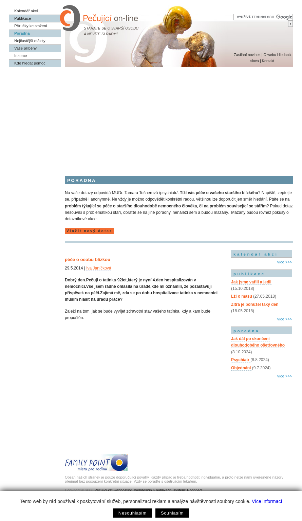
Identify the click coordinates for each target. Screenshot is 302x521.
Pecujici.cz (103, 490)
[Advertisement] (151, 118)
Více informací (267, 501)
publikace (249, 274)
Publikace (22, 18)
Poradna (22, 33)
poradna (246, 331)
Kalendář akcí (26, 11)
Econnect (194, 490)
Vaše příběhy (25, 48)
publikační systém (170, 490)
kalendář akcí (255, 254)
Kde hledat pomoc (29, 63)
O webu (269, 55)
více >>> (284, 262)
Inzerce (20, 56)
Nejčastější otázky (29, 41)
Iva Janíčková (98, 268)
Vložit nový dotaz (89, 231)
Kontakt (268, 61)
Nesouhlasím (132, 513)
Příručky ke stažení (30, 26)
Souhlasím (172, 513)
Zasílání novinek (247, 55)
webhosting (123, 490)
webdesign (143, 490)
